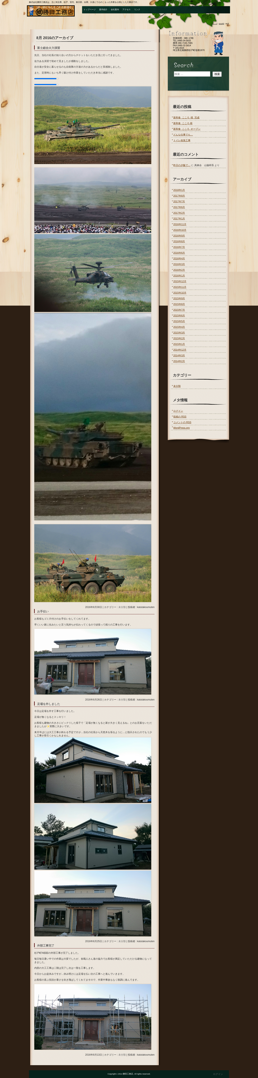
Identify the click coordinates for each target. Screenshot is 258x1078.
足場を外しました (48, 704)
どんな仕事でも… (183, 134)
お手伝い (43, 611)
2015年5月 (179, 321)
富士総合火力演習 (48, 48)
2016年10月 (179, 230)
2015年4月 (179, 327)
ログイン (178, 411)
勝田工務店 (51, 11)
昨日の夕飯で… (181, 165)
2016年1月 (179, 275)
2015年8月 (179, 304)
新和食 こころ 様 (182, 123)
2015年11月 (179, 287)
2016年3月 (179, 264)
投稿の (179, 416)
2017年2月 (179, 212)
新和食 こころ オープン (186, 129)
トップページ (89, 9)
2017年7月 (179, 201)
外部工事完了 (45, 945)
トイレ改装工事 (181, 140)
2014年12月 (179, 349)
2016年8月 (179, 241)
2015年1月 (179, 344)
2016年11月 (179, 224)
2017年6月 (179, 207)
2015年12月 (179, 281)
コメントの (182, 422)
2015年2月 (179, 338)
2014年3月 (179, 355)
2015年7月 (179, 309)
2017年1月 (179, 218)
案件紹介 (103, 9)
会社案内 (115, 9)
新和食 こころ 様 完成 (186, 117)
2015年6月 (179, 315)
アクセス (126, 9)
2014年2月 (179, 361)
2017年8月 (179, 195)
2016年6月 (179, 252)
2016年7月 (179, 247)
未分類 (122, 607)
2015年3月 (179, 332)
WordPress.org (181, 427)
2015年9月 (179, 298)
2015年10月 (179, 292)
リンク (137, 9)
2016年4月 (179, 258)
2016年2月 (179, 270)
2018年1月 (179, 190)
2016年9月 (179, 235)
